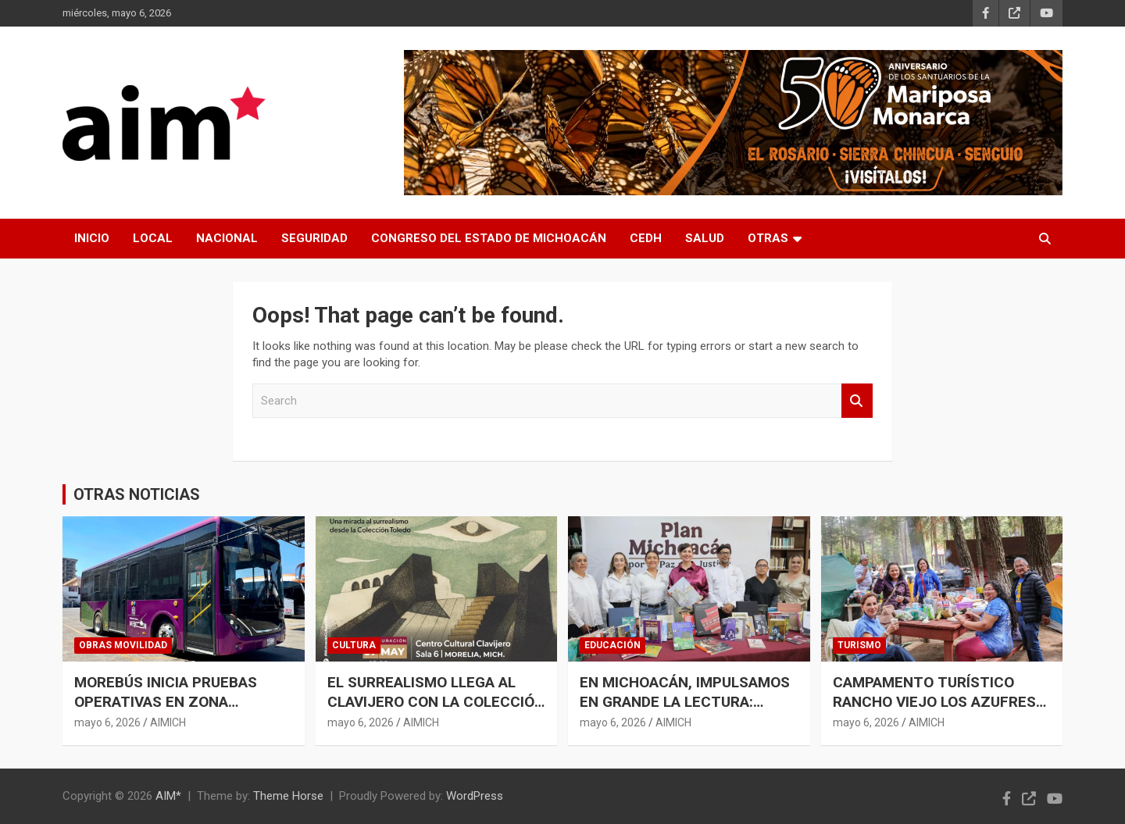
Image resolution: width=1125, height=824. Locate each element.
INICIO (91, 238)
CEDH (646, 238)
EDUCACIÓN (612, 645)
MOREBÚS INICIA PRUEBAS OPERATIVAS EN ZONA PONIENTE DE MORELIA (165, 701)
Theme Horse (288, 796)
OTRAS (768, 238)
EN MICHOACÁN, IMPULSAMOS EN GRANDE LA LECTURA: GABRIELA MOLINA (685, 701)
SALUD (704, 238)
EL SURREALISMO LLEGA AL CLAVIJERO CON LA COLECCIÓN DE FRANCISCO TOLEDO (436, 701)
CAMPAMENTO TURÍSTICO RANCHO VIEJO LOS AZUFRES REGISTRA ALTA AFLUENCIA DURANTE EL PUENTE (934, 711)
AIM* (168, 796)
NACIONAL (227, 238)
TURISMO (859, 645)
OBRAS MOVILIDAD (123, 645)
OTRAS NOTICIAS (136, 494)
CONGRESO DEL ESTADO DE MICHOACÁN (488, 238)
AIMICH (168, 722)
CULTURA (354, 645)
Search (857, 401)
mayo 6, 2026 (107, 722)
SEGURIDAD (314, 238)
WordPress (474, 796)
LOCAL (153, 238)
